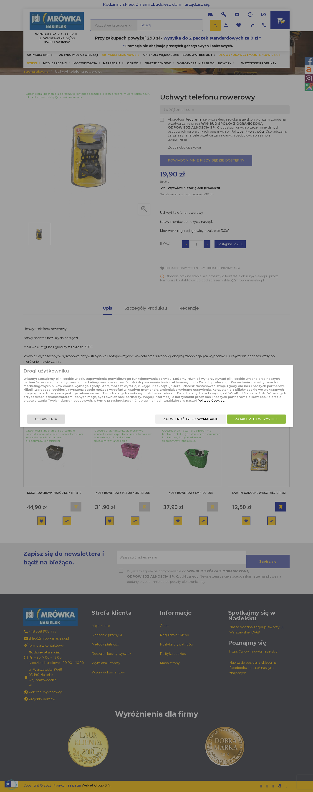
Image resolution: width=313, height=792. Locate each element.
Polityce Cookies (152, 405)
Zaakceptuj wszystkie (231, 422)
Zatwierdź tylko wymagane (165, 422)
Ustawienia (72, 422)
